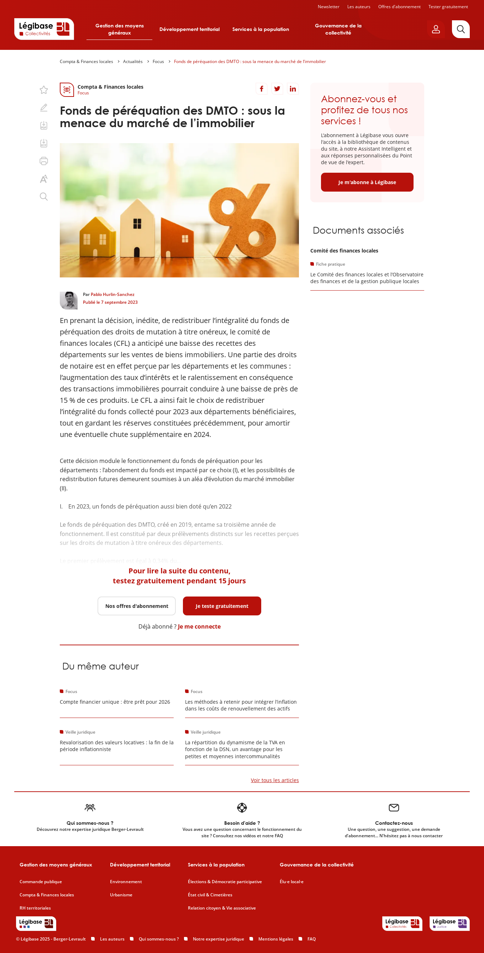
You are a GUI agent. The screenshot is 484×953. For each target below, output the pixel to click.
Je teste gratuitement (222, 606)
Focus (158, 61)
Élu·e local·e (292, 882)
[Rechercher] (461, 29)
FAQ (311, 939)
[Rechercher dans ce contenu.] (44, 196)
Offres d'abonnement (399, 7)
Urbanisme (121, 895)
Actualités (133, 61)
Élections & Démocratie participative (225, 882)
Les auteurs (358, 7)
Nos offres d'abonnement (136, 606)
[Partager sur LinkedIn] (293, 89)
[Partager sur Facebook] (262, 89)
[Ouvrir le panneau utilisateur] (436, 29)
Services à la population (260, 29)
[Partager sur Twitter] (277, 89)
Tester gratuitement (448, 7)
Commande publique (41, 882)
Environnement (126, 882)
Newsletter (329, 7)
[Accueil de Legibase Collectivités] (44, 29)
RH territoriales (35, 908)
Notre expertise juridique (218, 939)
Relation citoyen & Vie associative (222, 908)
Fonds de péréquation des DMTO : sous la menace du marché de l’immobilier (250, 61)
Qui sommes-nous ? (159, 939)
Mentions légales (275, 939)
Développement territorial (189, 29)
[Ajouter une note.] (44, 107)
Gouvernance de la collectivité (338, 29)
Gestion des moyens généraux (119, 29)
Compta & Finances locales (86, 61)
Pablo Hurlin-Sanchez (113, 294)
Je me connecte (199, 626)
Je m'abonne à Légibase (367, 182)
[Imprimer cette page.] (44, 161)
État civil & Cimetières (210, 895)
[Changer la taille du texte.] (44, 179)
